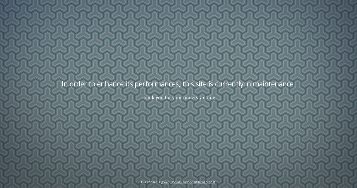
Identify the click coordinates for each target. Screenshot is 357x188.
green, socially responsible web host (188, 182)
